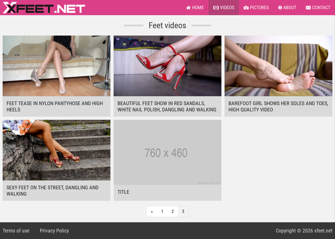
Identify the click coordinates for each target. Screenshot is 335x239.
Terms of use (16, 230)
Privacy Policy (54, 230)
